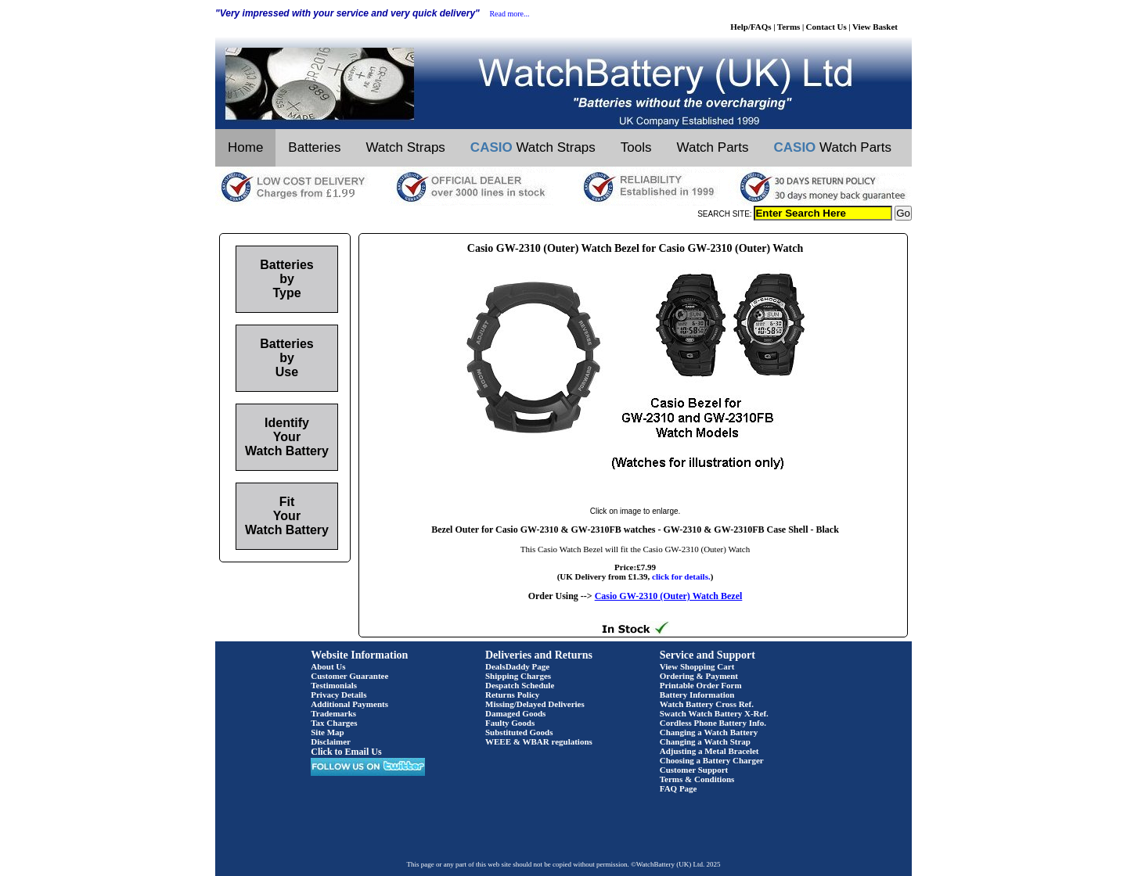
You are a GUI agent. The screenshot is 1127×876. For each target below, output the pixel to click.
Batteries (314, 147)
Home (245, 147)
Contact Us (826, 26)
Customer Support (694, 769)
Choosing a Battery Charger (712, 760)
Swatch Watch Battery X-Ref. (714, 713)
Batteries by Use (286, 358)
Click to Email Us (346, 751)
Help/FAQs (750, 26)
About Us (328, 666)
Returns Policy (512, 694)
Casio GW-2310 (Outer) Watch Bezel (669, 596)
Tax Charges (334, 722)
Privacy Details (338, 694)
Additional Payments (349, 704)
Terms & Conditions (697, 779)
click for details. (681, 576)
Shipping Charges (518, 675)
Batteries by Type (286, 279)
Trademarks (333, 713)
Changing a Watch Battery (709, 732)
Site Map (327, 732)
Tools (636, 147)
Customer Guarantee (349, 675)
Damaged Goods (515, 713)
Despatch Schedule (519, 685)
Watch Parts (713, 147)
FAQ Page (678, 788)
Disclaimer (331, 741)
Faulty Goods (510, 722)
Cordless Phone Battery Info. (713, 722)
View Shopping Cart (697, 666)
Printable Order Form (701, 685)
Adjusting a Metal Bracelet (709, 751)
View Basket (875, 26)
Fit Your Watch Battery (287, 516)
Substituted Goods (519, 732)
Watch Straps (405, 147)
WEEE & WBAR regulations (538, 741)
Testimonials (334, 685)
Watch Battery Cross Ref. (707, 704)
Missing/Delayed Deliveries (535, 704)
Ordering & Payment (699, 675)
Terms (789, 26)
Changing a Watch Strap (705, 741)
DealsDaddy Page (517, 666)
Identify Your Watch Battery (287, 437)
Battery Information (697, 694)
